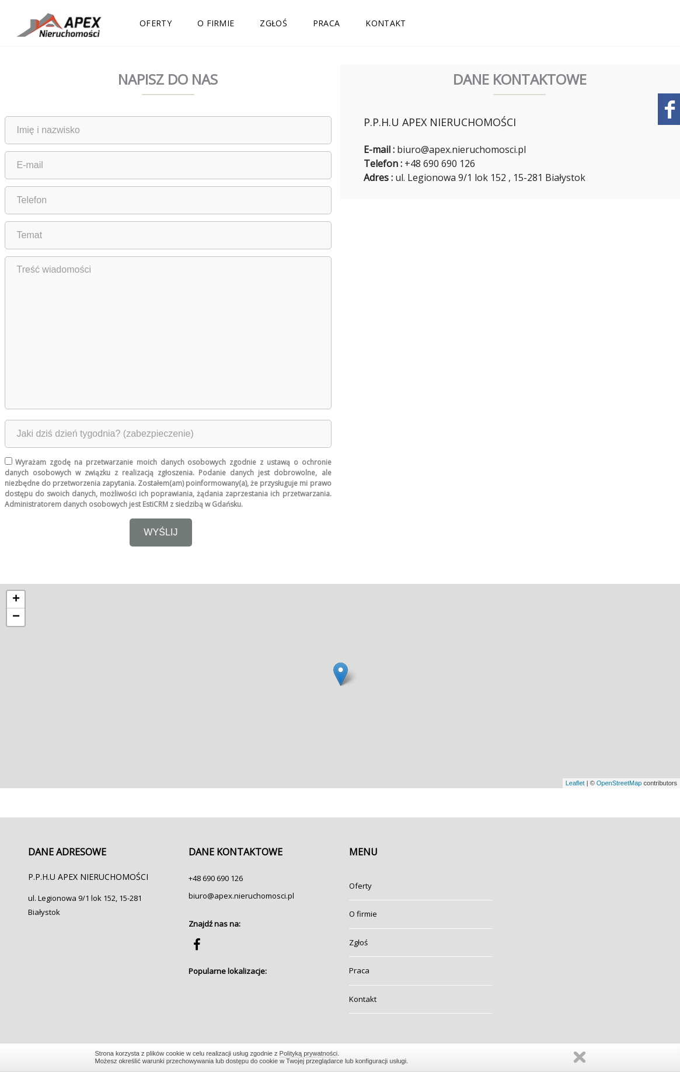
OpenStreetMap (619, 782)
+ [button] (16, 599)
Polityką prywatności (309, 1053)
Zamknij (579, 1057)
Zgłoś (273, 23)
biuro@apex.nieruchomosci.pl (241, 895)
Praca (326, 23)
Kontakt (385, 23)
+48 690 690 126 (216, 878)
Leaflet (575, 782)
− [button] (16, 617)
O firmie (215, 23)
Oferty (156, 23)
